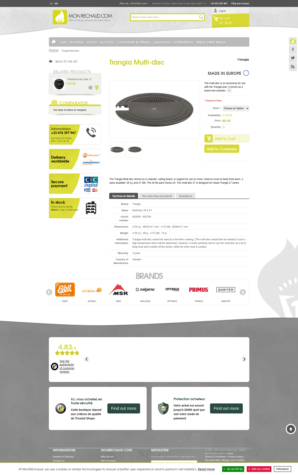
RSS (293, 67)
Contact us (59, 460)
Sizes (217, 108)
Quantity (216, 127)
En (56, 3)
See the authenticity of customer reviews (67, 366)
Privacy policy (235, 456)
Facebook (293, 50)
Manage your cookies (233, 460)
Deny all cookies (259, 469)
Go (201, 17)
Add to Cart (225, 138)
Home (53, 50)
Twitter (293, 58)
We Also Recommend (157, 196)
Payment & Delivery (63, 456)
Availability (214, 115)
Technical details (123, 196)
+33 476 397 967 (218, 3)
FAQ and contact (240, 3)
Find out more (123, 408)
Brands (149, 275)
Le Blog (293, 41)
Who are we (107, 456)
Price (218, 120)
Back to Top (291, 429)
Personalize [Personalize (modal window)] (282, 469)
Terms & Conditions (215, 456)
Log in (222, 11)
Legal (230, 453)
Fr (51, 3)
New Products (108, 460)
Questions (185, 196)
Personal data (212, 460)
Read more (206, 468)
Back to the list (66, 61)
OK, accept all (233, 469)
